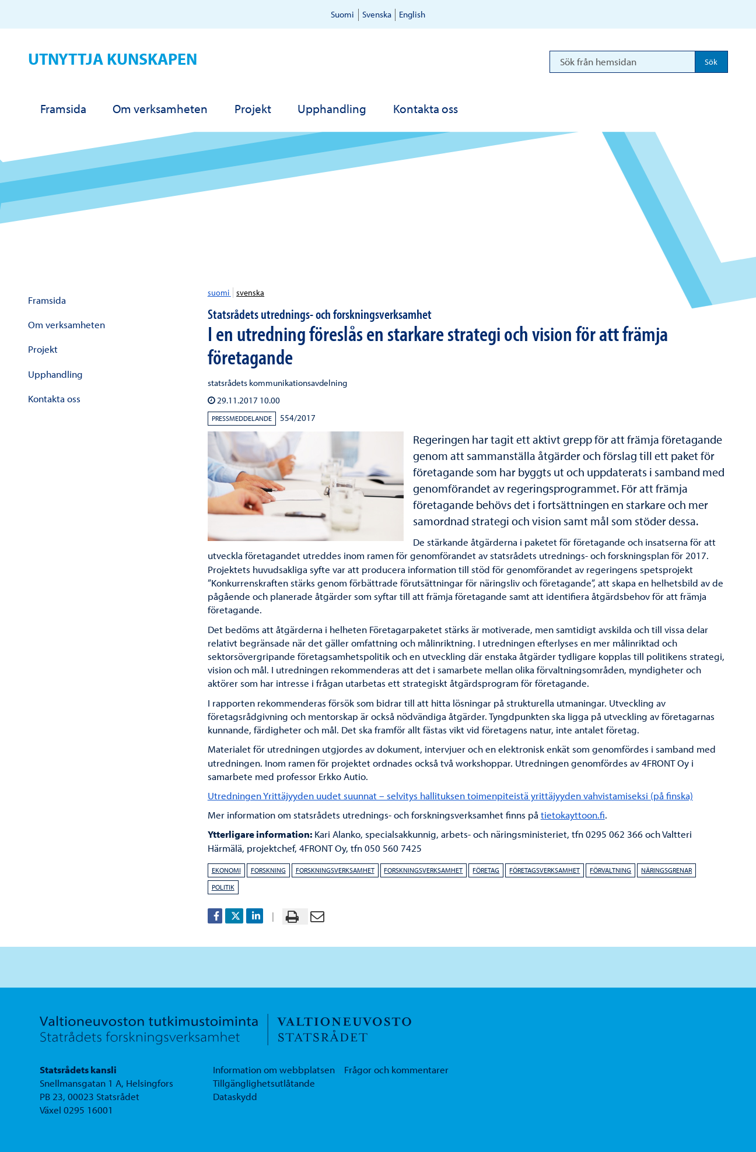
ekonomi (226, 870)
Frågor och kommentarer (396, 1069)
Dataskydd (235, 1096)
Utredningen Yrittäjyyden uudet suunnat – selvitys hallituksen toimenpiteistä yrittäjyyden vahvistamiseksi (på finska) (450, 795)
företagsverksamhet (544, 870)
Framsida (47, 300)
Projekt (43, 349)
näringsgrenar (666, 870)
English (412, 14)
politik (223, 887)
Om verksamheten (66, 324)
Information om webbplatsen (274, 1069)
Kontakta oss (54, 398)
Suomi (342, 14)
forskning (268, 870)
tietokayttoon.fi (573, 815)
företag (486, 870)
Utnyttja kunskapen (112, 58)
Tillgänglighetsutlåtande (264, 1083)
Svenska (376, 14)
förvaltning (610, 870)
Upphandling (55, 374)
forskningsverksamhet (335, 870)
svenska (250, 292)
